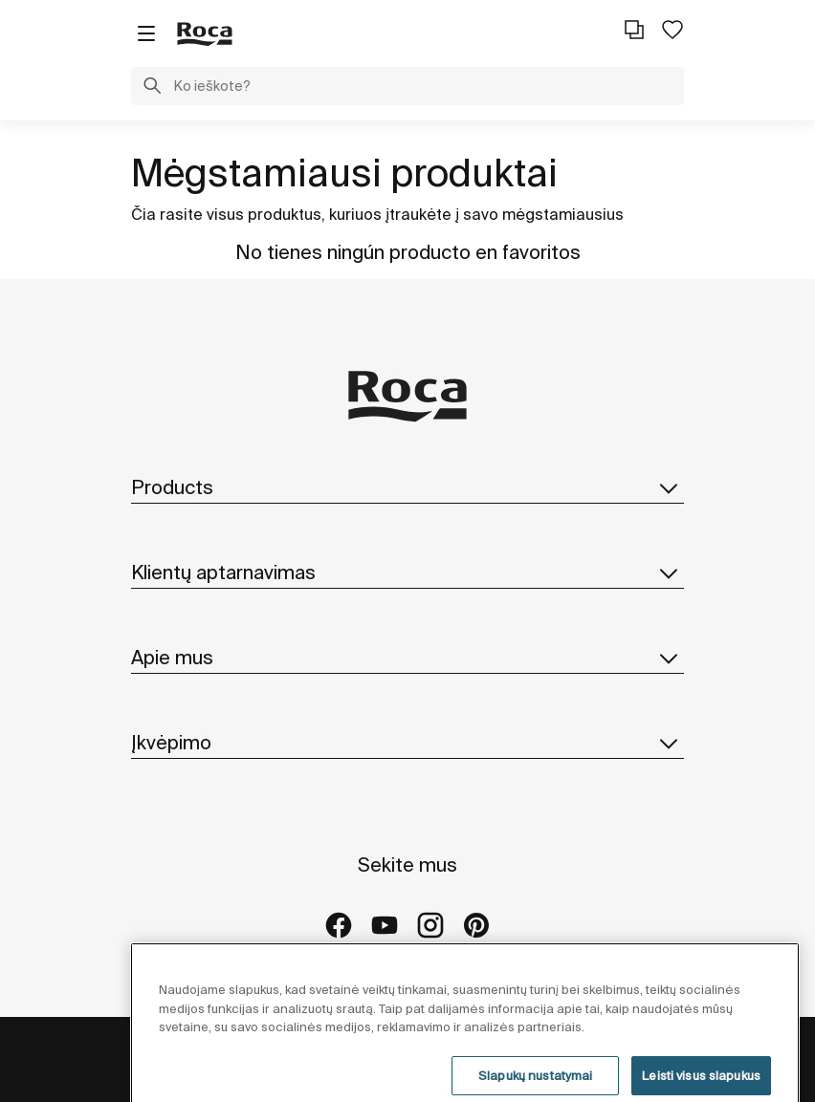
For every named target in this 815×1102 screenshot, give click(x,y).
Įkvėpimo (407, 742)
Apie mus (407, 657)
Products (407, 487)
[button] (152, 88)
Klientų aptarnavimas (407, 572)
